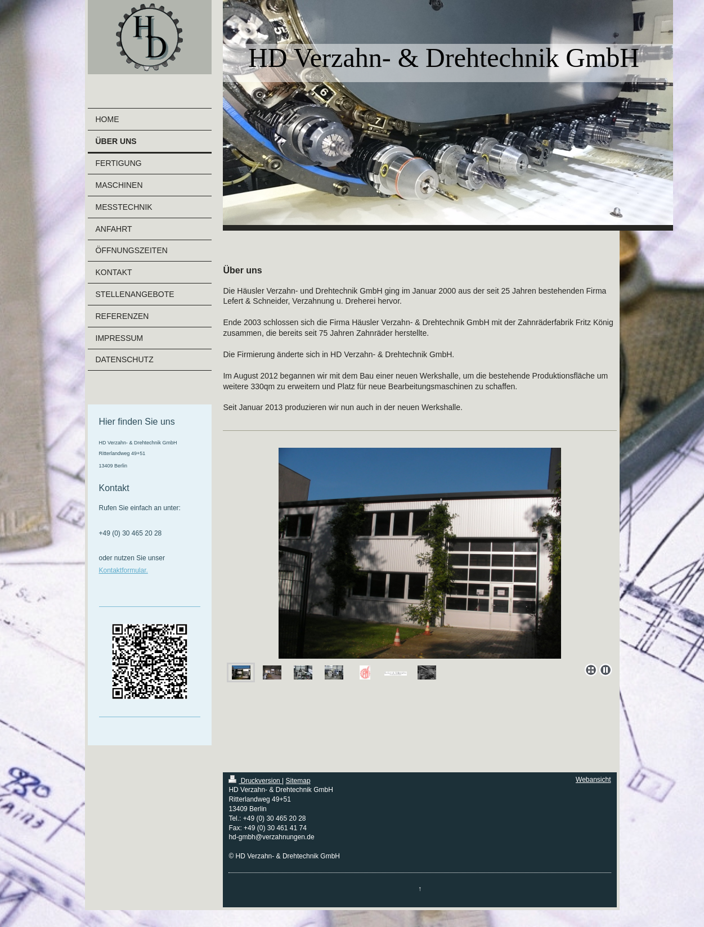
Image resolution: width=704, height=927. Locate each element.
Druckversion (255, 781)
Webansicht (593, 780)
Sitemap (298, 781)
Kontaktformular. (123, 570)
